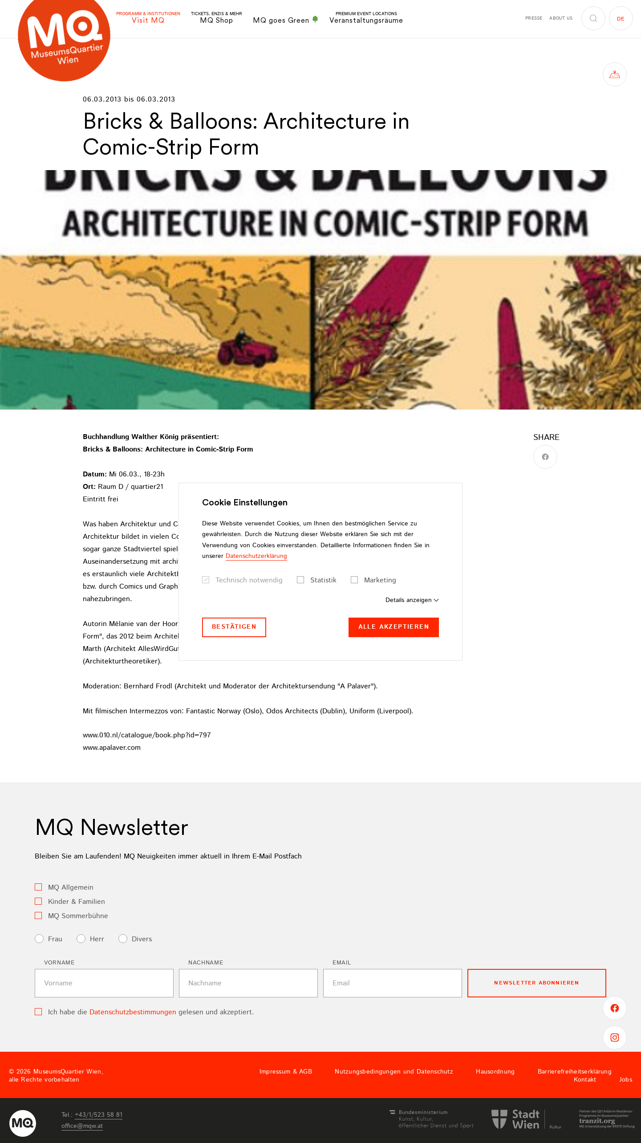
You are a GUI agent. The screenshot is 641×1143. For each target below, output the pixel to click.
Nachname (205, 963)
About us (560, 18)
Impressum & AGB (286, 1072)
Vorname (59, 963)
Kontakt (585, 1080)
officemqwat (82, 1126)
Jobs (625, 1080)
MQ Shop (216, 18)
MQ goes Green (286, 20)
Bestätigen (234, 626)
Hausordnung (495, 1072)
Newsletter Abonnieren (536, 983)
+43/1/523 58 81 (98, 1114)
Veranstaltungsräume (366, 18)
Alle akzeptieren (393, 626)
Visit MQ (148, 18)
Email (342, 963)
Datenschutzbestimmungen (132, 1012)
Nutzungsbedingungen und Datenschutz (394, 1072)
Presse (533, 18)
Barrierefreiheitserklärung (575, 1072)
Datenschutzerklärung (256, 556)
